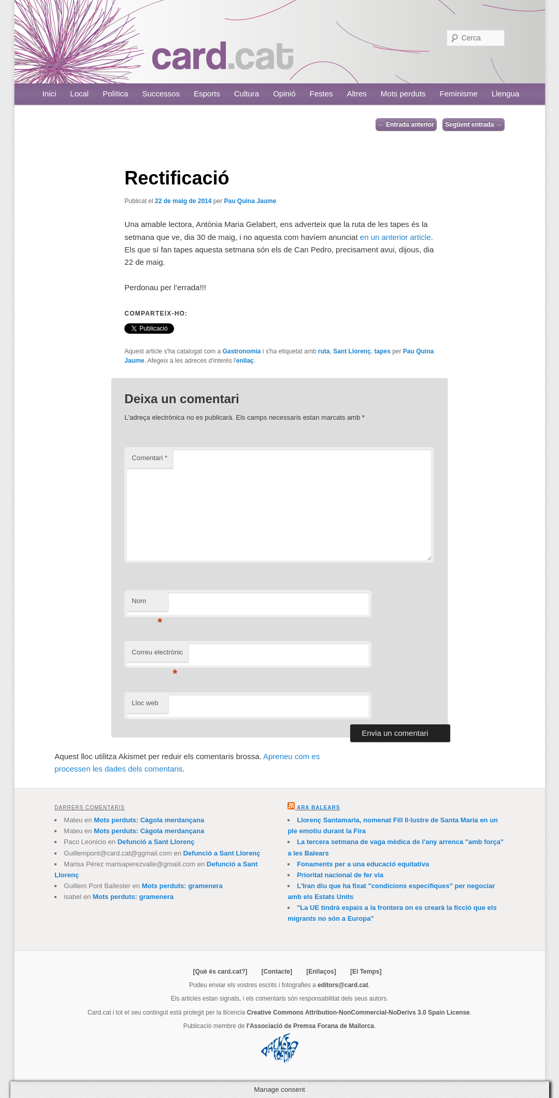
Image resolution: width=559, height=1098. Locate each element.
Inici (49, 93)
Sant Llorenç (352, 351)
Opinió (284, 93)
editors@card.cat (343, 985)
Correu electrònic (157, 655)
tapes (382, 351)
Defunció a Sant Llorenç (156, 842)
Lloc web (145, 703)
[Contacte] (277, 971)
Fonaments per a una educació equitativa (363, 864)
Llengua (505, 93)
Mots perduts (403, 93)
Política (115, 93)
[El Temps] (365, 971)
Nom (147, 604)
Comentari (149, 458)
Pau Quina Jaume (250, 201)
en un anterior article (395, 237)
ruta (324, 351)
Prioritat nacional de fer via (340, 875)
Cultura (246, 93)
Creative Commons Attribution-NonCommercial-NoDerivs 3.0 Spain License (358, 1012)
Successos (161, 93)
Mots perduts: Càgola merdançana (149, 820)
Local (79, 93)
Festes (321, 93)
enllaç (245, 360)
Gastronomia (241, 351)
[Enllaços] (321, 971)
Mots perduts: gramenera (182, 886)
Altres (357, 93)
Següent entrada (473, 124)
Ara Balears (318, 807)
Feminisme (459, 93)
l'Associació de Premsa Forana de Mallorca (310, 1026)
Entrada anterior (406, 124)
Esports (207, 93)
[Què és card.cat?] (220, 971)
